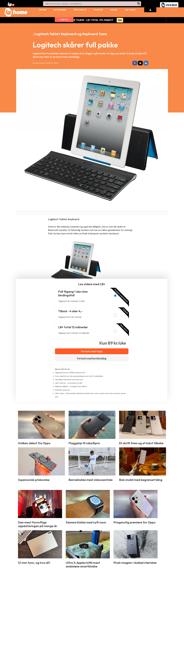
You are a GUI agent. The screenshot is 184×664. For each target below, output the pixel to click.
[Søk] (138, 3)
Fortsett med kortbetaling (91, 358)
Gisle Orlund (40, 63)
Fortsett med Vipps (91, 351)
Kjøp (120, 20)
